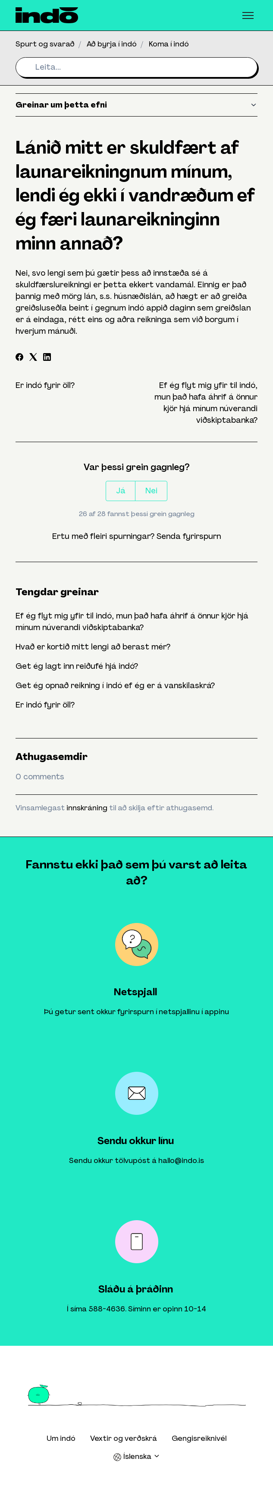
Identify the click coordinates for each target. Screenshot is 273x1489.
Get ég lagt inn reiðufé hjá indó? (77, 666)
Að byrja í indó (112, 44)
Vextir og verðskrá (123, 1438)
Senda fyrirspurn (189, 536)
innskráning (86, 807)
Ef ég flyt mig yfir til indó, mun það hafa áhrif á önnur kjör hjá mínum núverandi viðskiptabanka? (132, 622)
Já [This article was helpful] (121, 491)
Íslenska (136, 1456)
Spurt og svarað (45, 44)
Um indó (61, 1438)
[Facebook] (19, 358)
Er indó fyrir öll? (45, 385)
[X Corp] (33, 358)
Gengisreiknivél (199, 1438)
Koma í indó (169, 44)
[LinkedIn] (47, 358)
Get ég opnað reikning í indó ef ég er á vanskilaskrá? (115, 685)
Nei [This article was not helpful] (151, 491)
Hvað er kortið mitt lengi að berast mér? (93, 647)
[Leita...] (136, 67)
